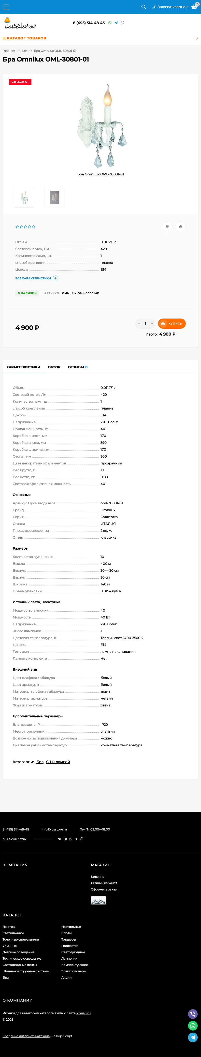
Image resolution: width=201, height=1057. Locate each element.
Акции (66, 977)
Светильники (13, 933)
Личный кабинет (104, 883)
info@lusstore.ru (54, 829)
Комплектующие (74, 965)
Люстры (9, 927)
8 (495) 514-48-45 (89, 23)
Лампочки (69, 958)
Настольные (71, 927)
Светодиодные (73, 952)
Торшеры (68, 939)
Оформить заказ (104, 889)
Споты (66, 933)
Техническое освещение (22, 958)
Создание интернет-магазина (26, 1036)
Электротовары (73, 971)
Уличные (10, 946)
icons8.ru (83, 1013)
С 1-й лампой (58, 762)
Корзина (97, 877)
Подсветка (69, 946)
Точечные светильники (21, 939)
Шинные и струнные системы (26, 971)
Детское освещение (18, 952)
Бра (24, 51)
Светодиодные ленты (20, 965)
